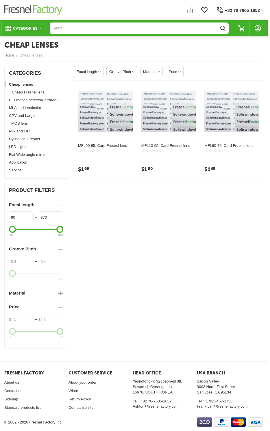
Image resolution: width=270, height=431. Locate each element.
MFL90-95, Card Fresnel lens (102, 145)
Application (18, 162)
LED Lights (18, 147)
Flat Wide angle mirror (27, 154)
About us (11, 382)
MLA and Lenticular (25, 108)
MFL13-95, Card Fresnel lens (165, 145)
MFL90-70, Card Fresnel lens (228, 145)
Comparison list (82, 407)
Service (15, 170)
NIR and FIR (19, 131)
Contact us (13, 391)
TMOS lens (18, 123)
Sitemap (11, 399)
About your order (83, 382)
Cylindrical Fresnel (24, 139)
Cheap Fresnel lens (28, 92)
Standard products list (22, 407)
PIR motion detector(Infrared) (33, 100)
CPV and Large (22, 115)
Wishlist (75, 391)
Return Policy (80, 399)
